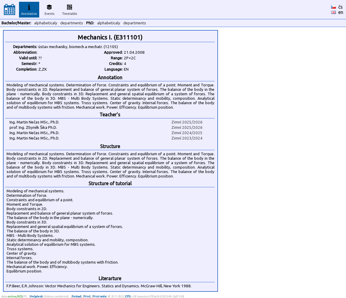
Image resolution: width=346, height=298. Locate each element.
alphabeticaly (45, 23)
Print (86, 296)
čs (340, 6)
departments (71, 23)
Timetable (69, 8)
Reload (76, 296)
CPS (127, 296)
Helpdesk (36, 296)
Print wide (99, 296)
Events (49, 8)
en (340, 12)
